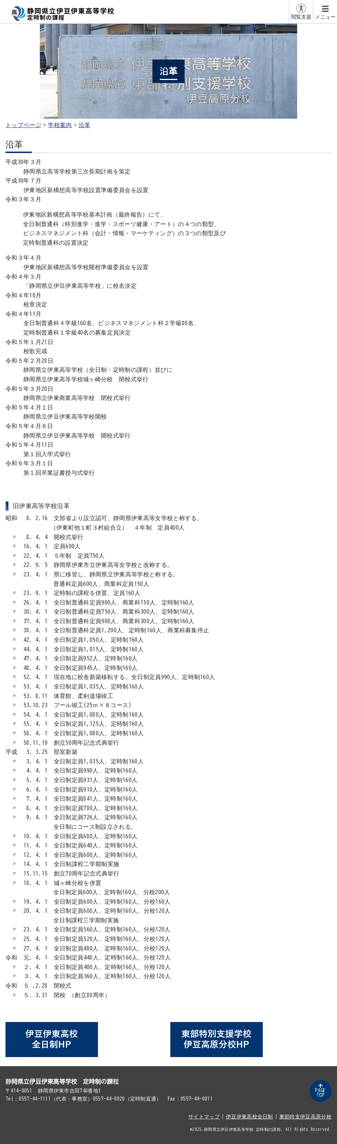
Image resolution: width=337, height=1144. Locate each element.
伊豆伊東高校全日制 (249, 1116)
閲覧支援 (301, 16)
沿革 (85, 125)
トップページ (23, 125)
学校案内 (60, 125)
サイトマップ (204, 1116)
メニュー (325, 16)
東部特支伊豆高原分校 (305, 1116)
